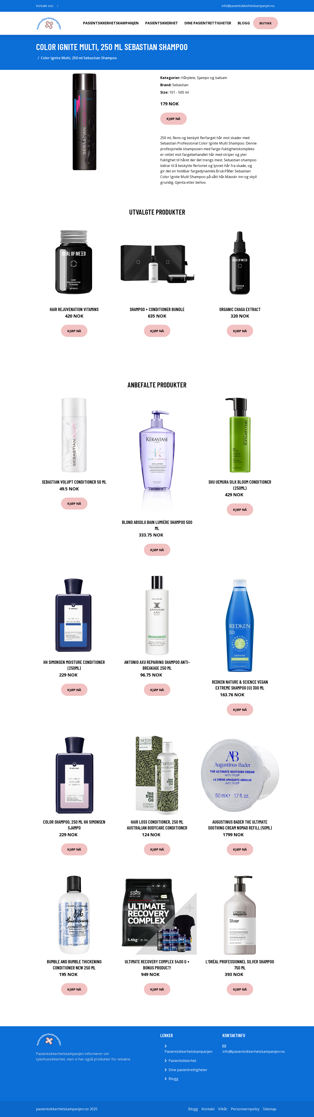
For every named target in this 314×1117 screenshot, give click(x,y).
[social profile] (57, 6)
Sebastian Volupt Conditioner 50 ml (74, 481)
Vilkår (222, 1109)
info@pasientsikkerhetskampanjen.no (248, 6)
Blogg (244, 23)
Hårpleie (188, 77)
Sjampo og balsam (212, 77)
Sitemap (269, 1109)
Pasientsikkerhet (161, 23)
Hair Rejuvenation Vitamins (74, 309)
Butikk (265, 23)
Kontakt (208, 1109)
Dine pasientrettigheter (207, 23)
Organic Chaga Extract (240, 309)
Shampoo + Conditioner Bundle (157, 309)
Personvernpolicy (245, 1109)
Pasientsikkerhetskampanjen (111, 23)
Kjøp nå (173, 118)
